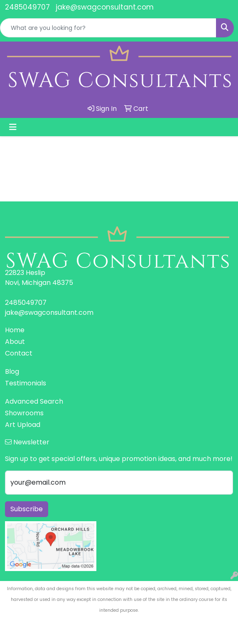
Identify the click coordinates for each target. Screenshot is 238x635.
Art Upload (22, 424)
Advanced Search (34, 401)
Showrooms (24, 413)
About (15, 341)
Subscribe (26, 509)
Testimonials (25, 383)
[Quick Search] (108, 27)
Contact (18, 353)
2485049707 (27, 7)
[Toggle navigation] (13, 127)
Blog (12, 371)
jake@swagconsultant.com (105, 7)
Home (15, 330)
